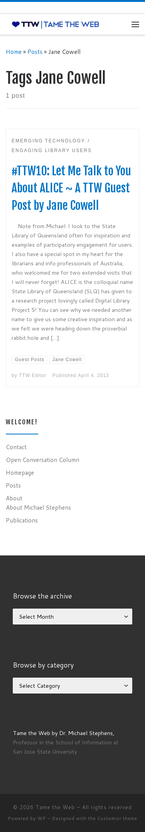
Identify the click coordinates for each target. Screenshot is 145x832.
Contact (16, 447)
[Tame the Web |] (55, 24)
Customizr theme (117, 818)
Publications (22, 520)
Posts (35, 51)
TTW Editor (32, 375)
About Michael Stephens (38, 507)
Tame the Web (55, 807)
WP (42, 818)
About (14, 498)
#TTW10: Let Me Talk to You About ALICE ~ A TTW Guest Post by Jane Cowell (71, 188)
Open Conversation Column (42, 459)
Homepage (20, 472)
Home (14, 51)
